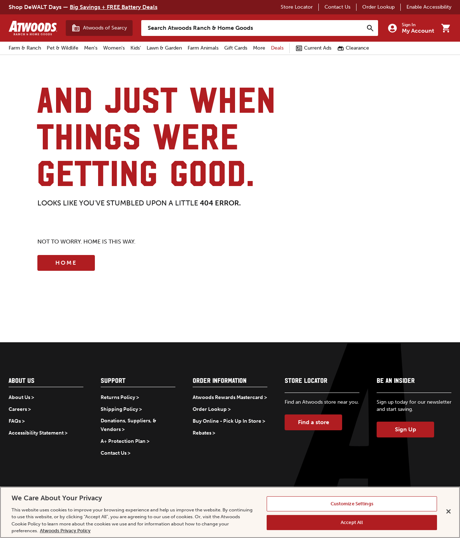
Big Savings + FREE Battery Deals (113, 7)
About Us (19, 397)
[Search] (370, 28)
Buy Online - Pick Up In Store (227, 421)
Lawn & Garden (164, 48)
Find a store (313, 422)
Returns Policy (118, 397)
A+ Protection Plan (123, 441)
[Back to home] (33, 28)
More (259, 48)
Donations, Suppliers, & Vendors (128, 425)
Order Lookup (378, 7)
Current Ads (313, 48)
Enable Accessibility (428, 7)
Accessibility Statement (36, 433)
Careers (18, 409)
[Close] (448, 511)
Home (66, 262)
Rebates (202, 433)
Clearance (353, 48)
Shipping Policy (119, 409)
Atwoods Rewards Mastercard (228, 397)
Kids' (135, 48)
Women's (114, 48)
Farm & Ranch (25, 48)
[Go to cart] (445, 28)
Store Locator (297, 7)
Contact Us (337, 7)
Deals (277, 48)
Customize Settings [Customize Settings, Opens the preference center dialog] (352, 503)
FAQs (15, 421)
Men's (90, 48)
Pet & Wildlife (62, 48)
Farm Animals (203, 48)
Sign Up (405, 429)
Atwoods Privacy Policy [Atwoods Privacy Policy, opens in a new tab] (65, 530)
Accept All (352, 522)
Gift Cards (235, 48)
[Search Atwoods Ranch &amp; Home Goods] (252, 28)
